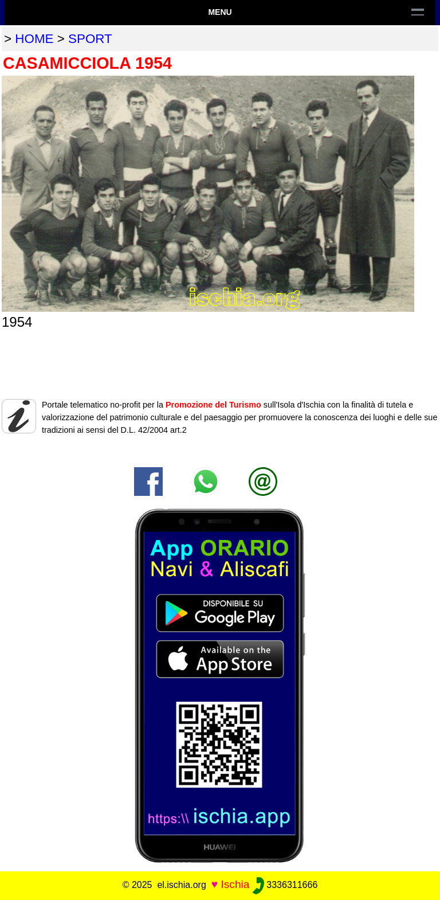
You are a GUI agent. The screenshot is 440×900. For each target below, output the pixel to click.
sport (90, 39)
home (34, 39)
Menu (219, 12)
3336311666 (285, 885)
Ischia (235, 884)
